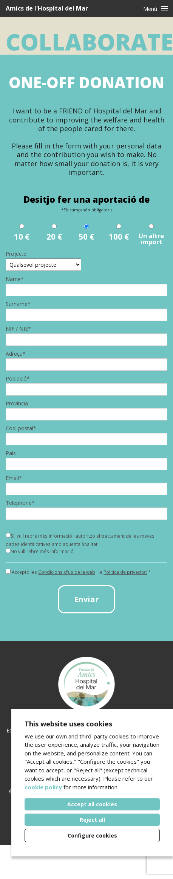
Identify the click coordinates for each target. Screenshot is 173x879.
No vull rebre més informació (40, 551)
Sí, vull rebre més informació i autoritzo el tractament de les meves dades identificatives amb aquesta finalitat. (80, 540)
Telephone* (20, 503)
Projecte (16, 254)
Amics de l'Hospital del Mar (47, 8)
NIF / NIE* (18, 329)
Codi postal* (21, 428)
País (11, 453)
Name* (15, 279)
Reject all (92, 819)
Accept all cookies (92, 804)
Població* (18, 378)
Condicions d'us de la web (66, 572)
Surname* (18, 304)
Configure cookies (92, 835)
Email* (14, 478)
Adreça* (16, 353)
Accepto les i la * (78, 572)
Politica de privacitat (125, 572)
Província (17, 403)
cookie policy (43, 787)
